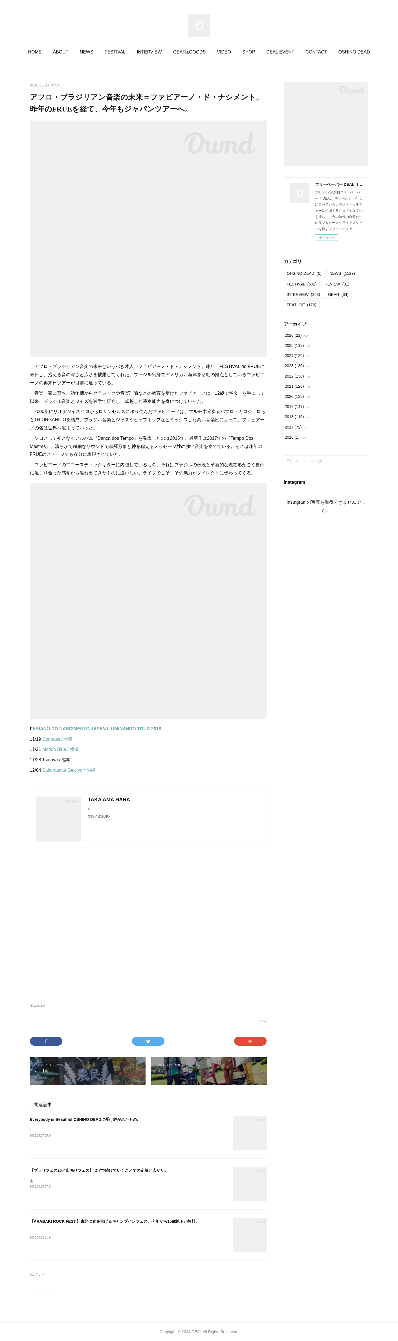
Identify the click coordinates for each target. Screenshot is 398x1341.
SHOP (248, 52)
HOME (35, 52)
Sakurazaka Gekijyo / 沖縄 (68, 770)
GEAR (338, 294)
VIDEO (224, 52)
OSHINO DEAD (354, 52)
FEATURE (301, 305)
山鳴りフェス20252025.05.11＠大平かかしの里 (66, 1181)
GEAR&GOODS (189, 52)
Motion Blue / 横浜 (60, 749)
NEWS (86, 52)
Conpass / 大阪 (57, 739)
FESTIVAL (115, 52)
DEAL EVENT (280, 52)
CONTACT (316, 52)
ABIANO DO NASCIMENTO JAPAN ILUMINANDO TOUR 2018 (96, 728)
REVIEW (336, 284)
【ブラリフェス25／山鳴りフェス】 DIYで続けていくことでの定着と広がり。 (99, 1170)
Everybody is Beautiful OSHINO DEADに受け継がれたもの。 (85, 1119)
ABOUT (61, 52)
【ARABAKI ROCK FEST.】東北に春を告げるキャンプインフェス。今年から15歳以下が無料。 (114, 1221)
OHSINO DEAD (304, 273)
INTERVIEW (149, 52)
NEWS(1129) (38, 1005)
